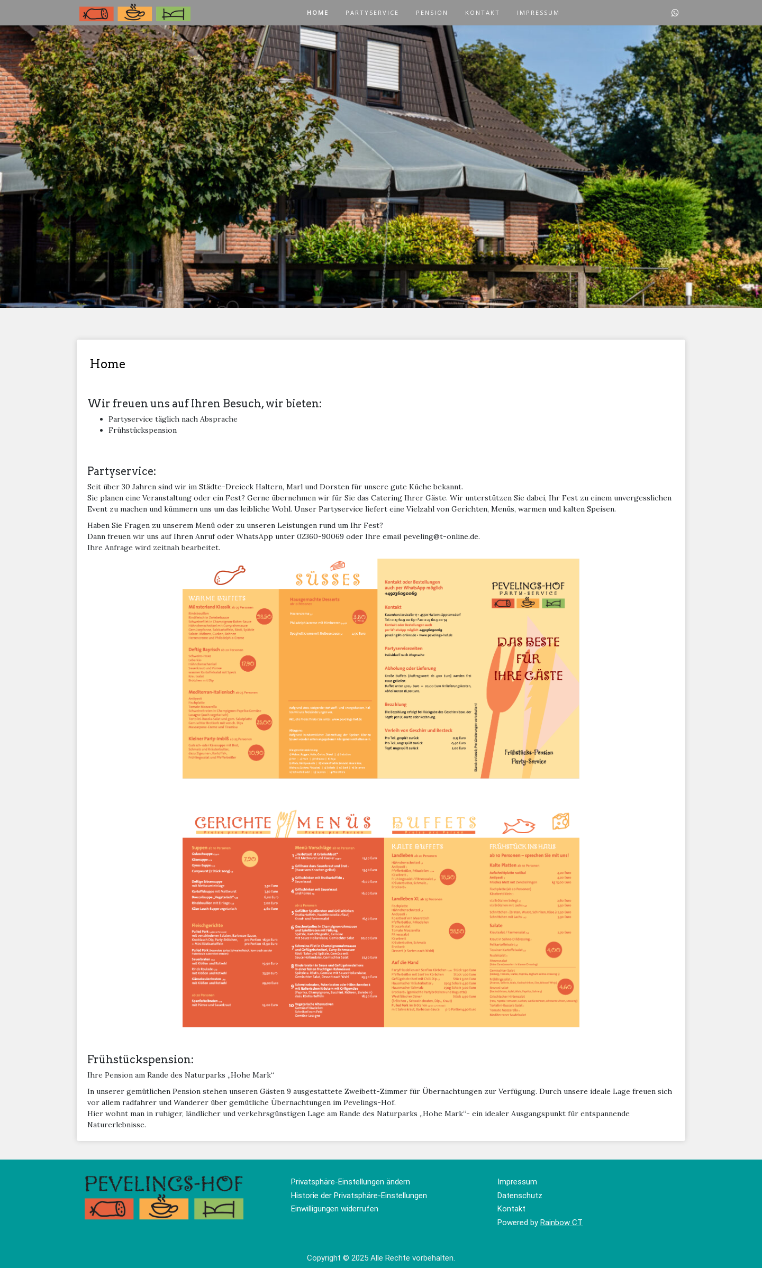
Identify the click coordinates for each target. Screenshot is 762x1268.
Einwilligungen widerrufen (334, 1209)
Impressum (538, 12)
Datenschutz (519, 1195)
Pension (432, 12)
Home (318, 12)
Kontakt (482, 12)
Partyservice (372, 12)
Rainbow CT (561, 1222)
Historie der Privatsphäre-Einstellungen (359, 1195)
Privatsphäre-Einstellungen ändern (350, 1182)
